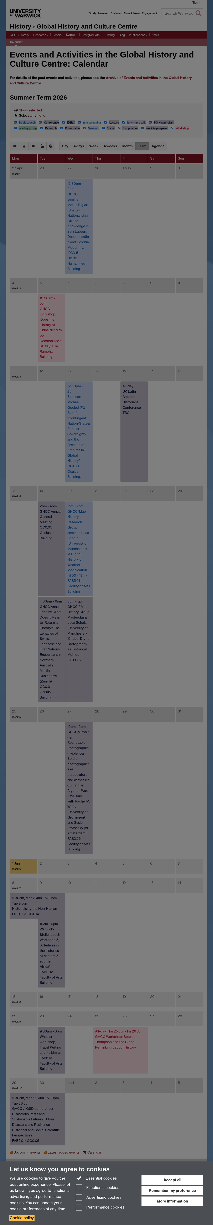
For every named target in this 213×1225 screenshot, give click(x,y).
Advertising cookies (98, 1198)
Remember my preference (172, 1190)
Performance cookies (100, 1207)
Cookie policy (22, 1217)
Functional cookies (97, 1188)
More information (172, 1201)
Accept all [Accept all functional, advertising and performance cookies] (172, 1180)
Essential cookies (96, 1178)
